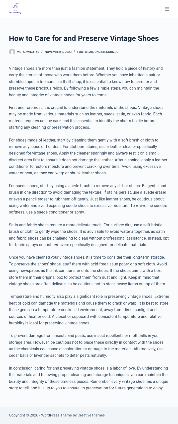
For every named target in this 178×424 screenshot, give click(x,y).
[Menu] (167, 9)
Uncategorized (106, 52)
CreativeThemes (91, 415)
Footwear (85, 52)
